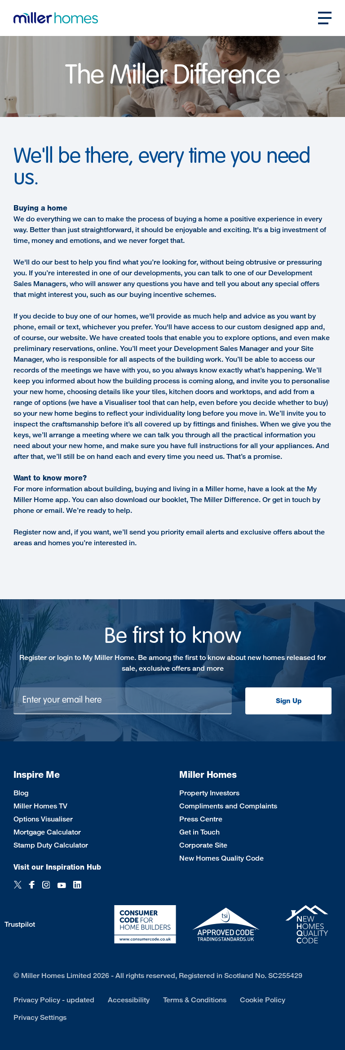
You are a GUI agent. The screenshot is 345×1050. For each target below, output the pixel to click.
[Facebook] (32, 885)
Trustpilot (19, 924)
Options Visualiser (43, 819)
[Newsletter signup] (122, 700)
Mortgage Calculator (47, 832)
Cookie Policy (262, 1000)
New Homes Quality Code (221, 858)
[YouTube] (61, 885)
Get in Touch (199, 832)
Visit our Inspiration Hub (57, 867)
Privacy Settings (39, 1017)
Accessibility (129, 1000)
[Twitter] (17, 885)
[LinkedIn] (77, 885)
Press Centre (200, 819)
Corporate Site (203, 845)
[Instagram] (46, 885)
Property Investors (209, 793)
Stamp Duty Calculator (50, 845)
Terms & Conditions (194, 1000)
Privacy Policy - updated (53, 1000)
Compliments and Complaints (228, 806)
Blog (20, 793)
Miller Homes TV (40, 806)
